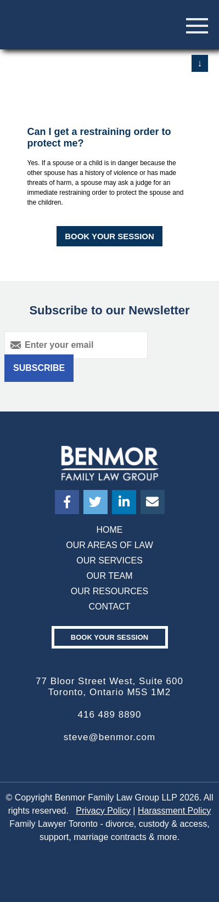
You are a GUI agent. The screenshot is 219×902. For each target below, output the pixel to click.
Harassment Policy (174, 810)
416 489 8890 (110, 714)
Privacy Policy (103, 810)
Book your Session (109, 637)
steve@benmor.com (109, 737)
